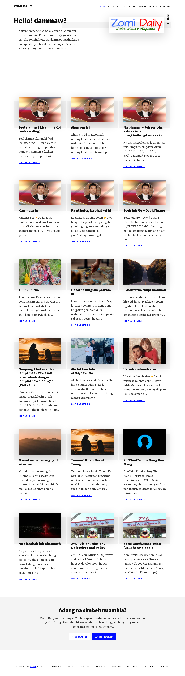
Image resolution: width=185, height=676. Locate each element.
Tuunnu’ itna (29, 290)
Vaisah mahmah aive (139, 369)
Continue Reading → (29, 162)
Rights (33, 667)
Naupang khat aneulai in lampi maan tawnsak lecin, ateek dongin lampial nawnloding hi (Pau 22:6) (38, 377)
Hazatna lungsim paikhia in (91, 292)
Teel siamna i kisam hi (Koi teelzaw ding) (40, 129)
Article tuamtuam (104, 636)
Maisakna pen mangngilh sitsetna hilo (38, 462)
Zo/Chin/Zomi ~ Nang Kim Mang (143, 462)
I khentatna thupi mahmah (144, 290)
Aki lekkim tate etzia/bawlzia (83, 371)
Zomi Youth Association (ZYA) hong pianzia (142, 545)
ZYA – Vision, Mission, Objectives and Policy (88, 545)
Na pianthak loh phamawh (40, 543)
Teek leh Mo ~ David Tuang (144, 210)
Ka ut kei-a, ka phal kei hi (91, 210)
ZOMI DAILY (23, 6)
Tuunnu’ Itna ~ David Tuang (87, 462)
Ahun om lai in (82, 127)
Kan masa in (28, 210)
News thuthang (79, 636)
